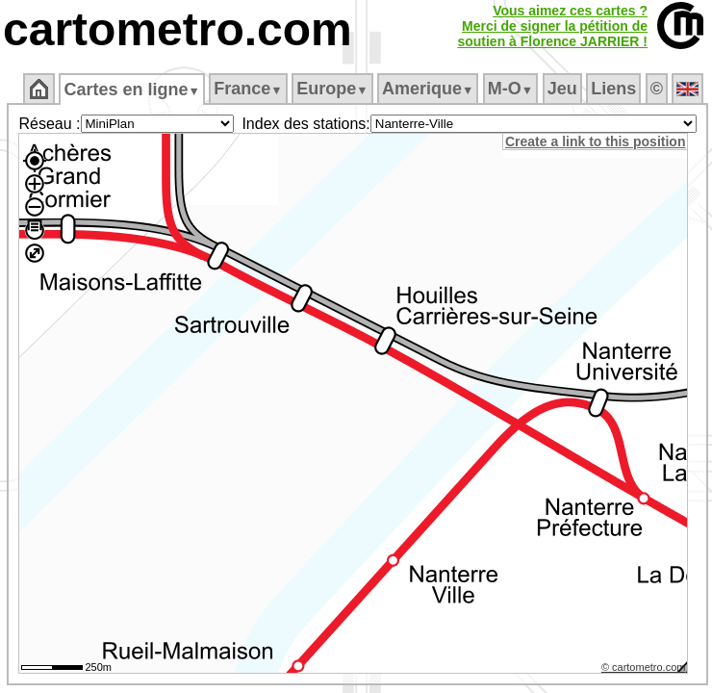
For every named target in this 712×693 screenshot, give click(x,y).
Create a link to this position (595, 141)
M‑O (510, 88)
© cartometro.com (643, 667)
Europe (332, 88)
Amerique (427, 88)
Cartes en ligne (131, 89)
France (248, 88)
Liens (613, 88)
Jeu (562, 88)
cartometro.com (177, 29)
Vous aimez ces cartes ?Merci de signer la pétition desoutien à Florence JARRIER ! (552, 26)
